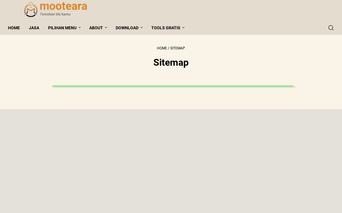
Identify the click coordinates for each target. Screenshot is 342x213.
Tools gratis (168, 27)
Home (17, 27)
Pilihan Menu (65, 27)
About (99, 27)
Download (129, 27)
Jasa (36, 27)
